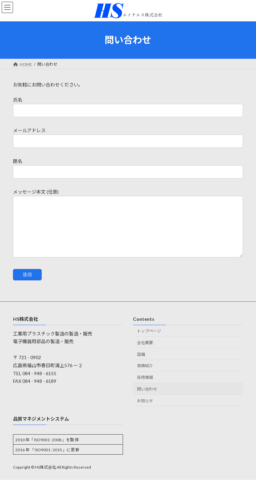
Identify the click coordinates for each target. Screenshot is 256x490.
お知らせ (145, 410)
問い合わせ (147, 399)
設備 (141, 364)
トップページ (149, 340)
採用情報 (145, 387)
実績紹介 (145, 376)
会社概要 (145, 352)
